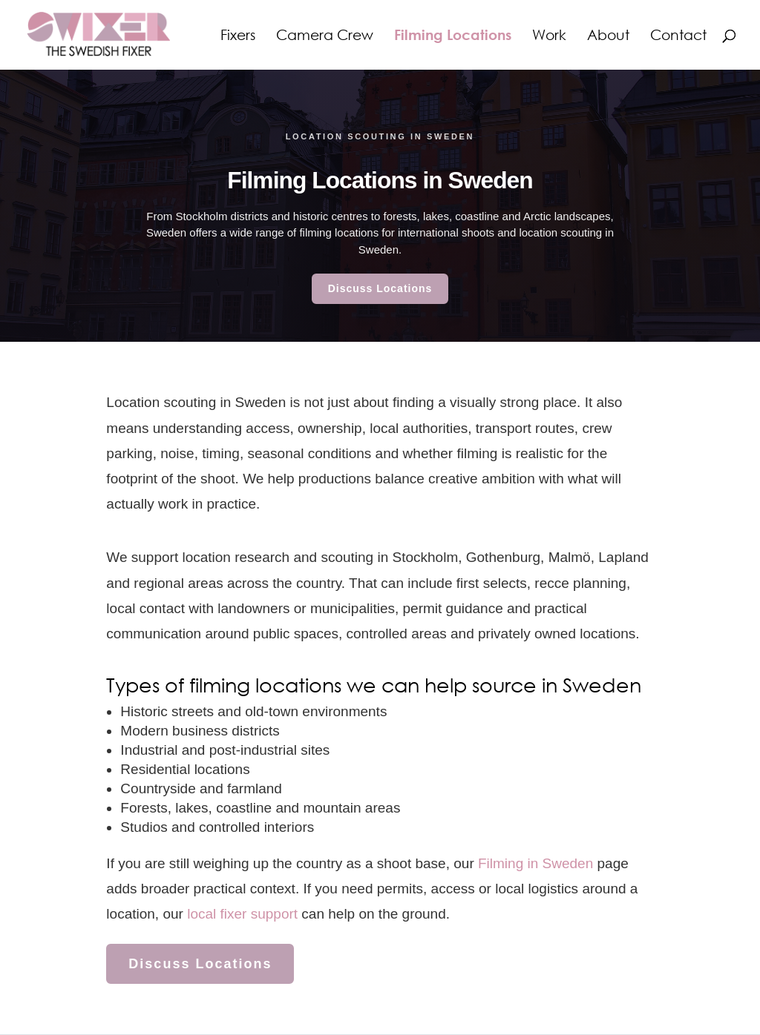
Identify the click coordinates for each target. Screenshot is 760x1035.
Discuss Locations (380, 288)
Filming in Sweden (535, 863)
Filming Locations (452, 36)
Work (549, 36)
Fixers (237, 36)
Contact (678, 36)
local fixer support (242, 914)
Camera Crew (324, 36)
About (608, 36)
